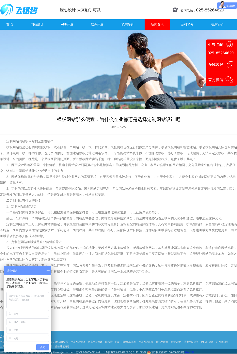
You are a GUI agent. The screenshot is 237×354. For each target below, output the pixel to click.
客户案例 (127, 24)
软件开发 (97, 24)
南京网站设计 (78, 348)
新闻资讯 (157, 24)
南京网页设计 (95, 348)
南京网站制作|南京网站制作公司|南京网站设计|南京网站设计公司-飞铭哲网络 (24, 9)
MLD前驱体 (207, 348)
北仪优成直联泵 (59, 348)
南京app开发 (129, 348)
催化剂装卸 (162, 348)
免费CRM (176, 348)
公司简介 (187, 24)
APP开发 (67, 24)
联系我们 (217, 24)
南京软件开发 (112, 348)
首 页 (9, 24)
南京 (65, 165)
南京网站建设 (146, 348)
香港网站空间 (191, 348)
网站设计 (74, 165)
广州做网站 (222, 348)
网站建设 (37, 24)
